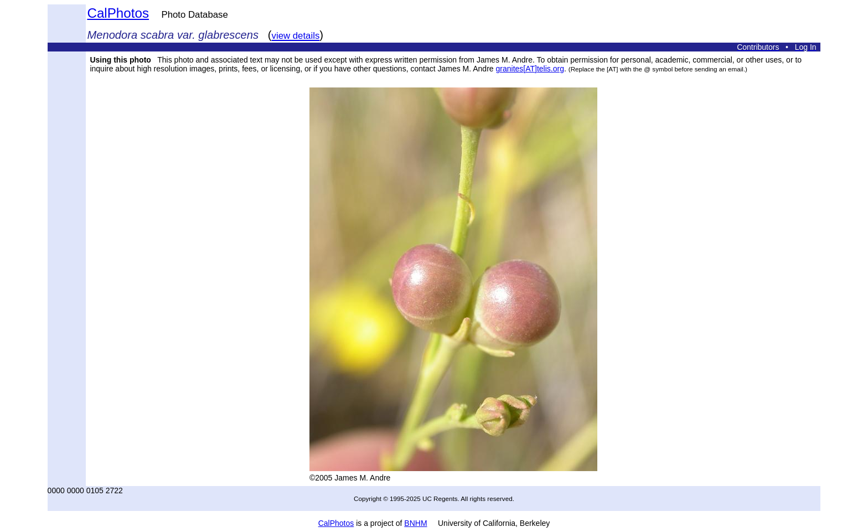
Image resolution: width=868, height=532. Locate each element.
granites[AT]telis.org (530, 68)
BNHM (415, 523)
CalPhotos (118, 13)
